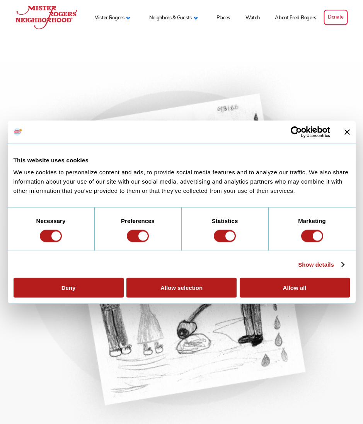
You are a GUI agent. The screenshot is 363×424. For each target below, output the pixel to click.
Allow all (295, 287)
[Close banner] (347, 132)
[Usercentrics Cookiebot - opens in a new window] (296, 132)
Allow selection (181, 287)
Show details (316, 264)
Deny (68, 287)
